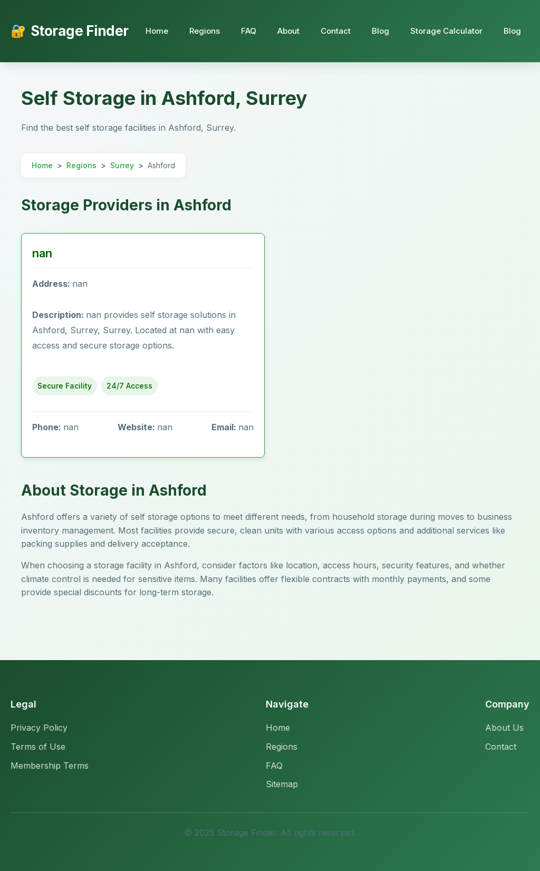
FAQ (248, 31)
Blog (380, 31)
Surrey (122, 165)
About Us (504, 727)
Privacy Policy (39, 727)
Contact (336, 31)
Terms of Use (38, 746)
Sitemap (282, 784)
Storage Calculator (446, 31)
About (288, 31)
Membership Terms (50, 765)
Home (157, 31)
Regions (204, 31)
